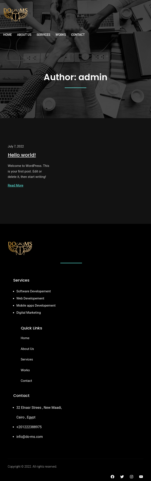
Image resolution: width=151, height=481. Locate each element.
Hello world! (22, 155)
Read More (15, 185)
